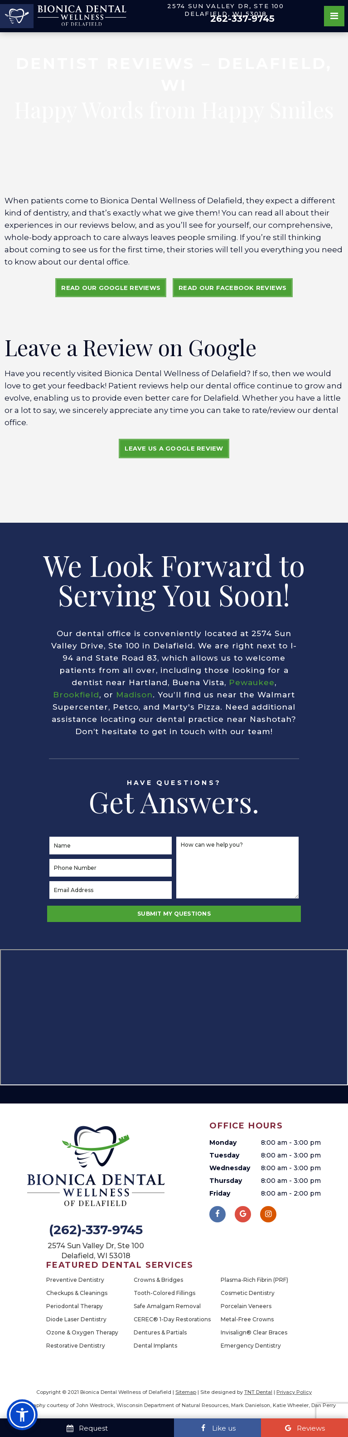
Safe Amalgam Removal (167, 1306)
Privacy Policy (294, 1392)
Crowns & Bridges (158, 1279)
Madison (134, 695)
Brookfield (76, 695)
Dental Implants (155, 1345)
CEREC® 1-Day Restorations (172, 1319)
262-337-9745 (242, 18)
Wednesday (229, 1168)
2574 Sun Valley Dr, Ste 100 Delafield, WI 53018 (225, 9)
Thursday (225, 1181)
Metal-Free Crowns (247, 1319)
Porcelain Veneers (246, 1306)
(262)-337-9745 (96, 1230)
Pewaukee (252, 682)
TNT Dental (258, 1392)
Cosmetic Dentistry (248, 1293)
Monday (223, 1142)
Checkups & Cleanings (76, 1293)
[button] (22, 1415)
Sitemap (185, 1392)
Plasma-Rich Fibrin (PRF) (254, 1279)
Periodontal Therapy (74, 1306)
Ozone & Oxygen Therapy (82, 1332)
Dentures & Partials (160, 1332)
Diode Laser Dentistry (76, 1319)
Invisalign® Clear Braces (254, 1332)
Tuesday (224, 1155)
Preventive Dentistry (75, 1279)
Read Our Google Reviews (110, 287)
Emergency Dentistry (251, 1345)
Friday (219, 1193)
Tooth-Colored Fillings (164, 1293)
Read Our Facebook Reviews (233, 287)
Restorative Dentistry (75, 1345)
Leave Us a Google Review (174, 448)
